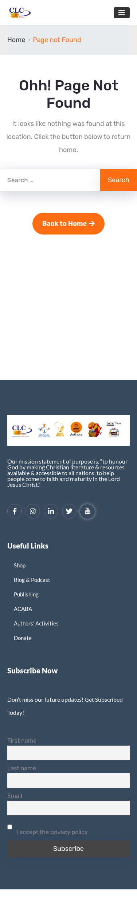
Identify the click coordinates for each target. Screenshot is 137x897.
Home (16, 40)
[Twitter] (69, 511)
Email (14, 795)
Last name (21, 768)
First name (21, 740)
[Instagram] (33, 511)
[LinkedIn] (51, 511)
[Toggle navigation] (122, 12)
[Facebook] (14, 511)
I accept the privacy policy (47, 828)
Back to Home (68, 224)
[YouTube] (87, 511)
